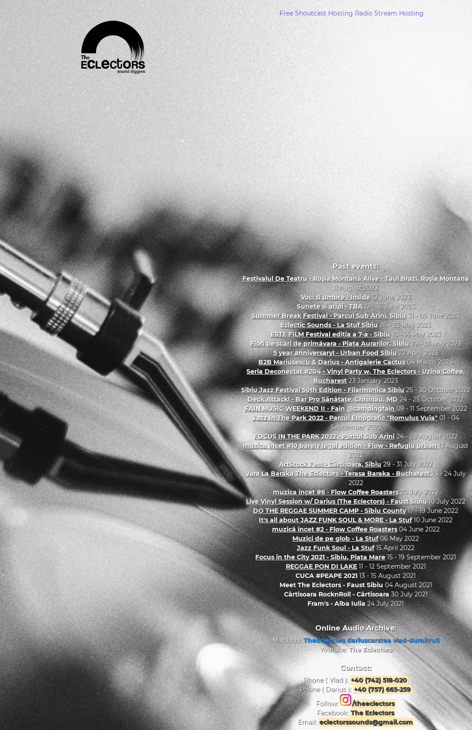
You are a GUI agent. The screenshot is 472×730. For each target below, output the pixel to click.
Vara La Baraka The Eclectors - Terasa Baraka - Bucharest (338, 474)
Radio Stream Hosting (389, 13)
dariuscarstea (370, 640)
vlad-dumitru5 (416, 640)
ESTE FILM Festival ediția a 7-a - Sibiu (330, 334)
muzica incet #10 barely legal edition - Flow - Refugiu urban (340, 446)
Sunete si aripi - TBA (330, 306)
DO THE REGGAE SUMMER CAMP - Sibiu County (329, 511)
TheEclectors (325, 640)
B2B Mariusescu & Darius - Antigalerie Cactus (331, 362)
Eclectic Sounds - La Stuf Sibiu (329, 325)
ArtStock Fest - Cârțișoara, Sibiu (330, 464)
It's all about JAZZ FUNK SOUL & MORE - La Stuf (335, 520)
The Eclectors (370, 650)
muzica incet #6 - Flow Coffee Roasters (336, 492)
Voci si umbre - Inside (335, 297)
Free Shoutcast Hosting (316, 13)
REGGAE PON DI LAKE (321, 566)
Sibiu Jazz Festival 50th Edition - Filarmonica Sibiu (322, 390)
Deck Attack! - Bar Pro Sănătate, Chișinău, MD (323, 399)
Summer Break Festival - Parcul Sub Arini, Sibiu (329, 316)
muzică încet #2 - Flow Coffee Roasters (334, 529)
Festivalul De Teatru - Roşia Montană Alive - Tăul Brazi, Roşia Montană (355, 279)
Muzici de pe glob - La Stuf (335, 539)
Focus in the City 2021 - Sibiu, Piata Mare (320, 557)
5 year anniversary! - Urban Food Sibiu (335, 353)
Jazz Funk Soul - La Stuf (335, 548)
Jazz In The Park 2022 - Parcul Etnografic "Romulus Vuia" (345, 418)
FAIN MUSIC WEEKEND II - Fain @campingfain (320, 409)
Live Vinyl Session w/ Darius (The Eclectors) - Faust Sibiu (336, 501)
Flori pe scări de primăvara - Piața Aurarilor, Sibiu (329, 344)
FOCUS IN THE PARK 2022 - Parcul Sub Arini (324, 436)
